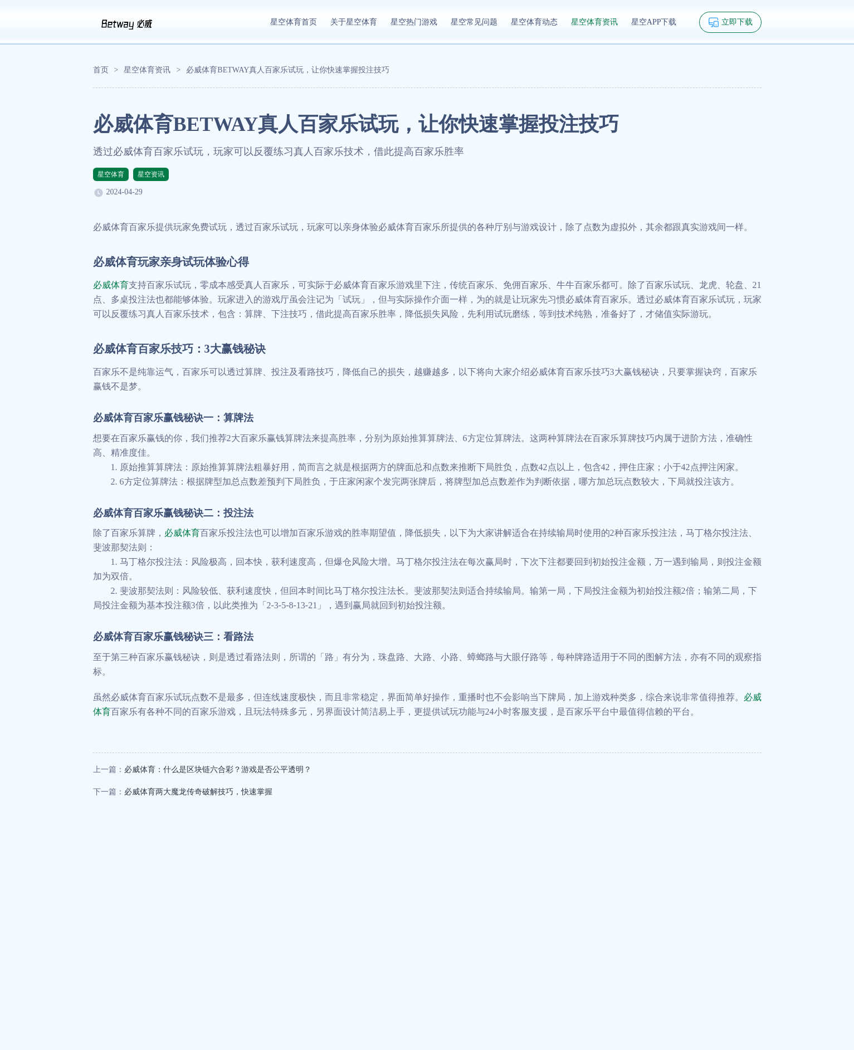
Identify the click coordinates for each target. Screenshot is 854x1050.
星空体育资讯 (594, 22)
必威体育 (111, 285)
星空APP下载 (654, 22)
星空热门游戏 (414, 22)
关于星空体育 (353, 22)
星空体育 (110, 174)
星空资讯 (151, 174)
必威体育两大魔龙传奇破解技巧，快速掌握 (198, 792)
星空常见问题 (474, 22)
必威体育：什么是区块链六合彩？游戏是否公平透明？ (217, 769)
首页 (101, 70)
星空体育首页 (293, 22)
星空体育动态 (534, 22)
